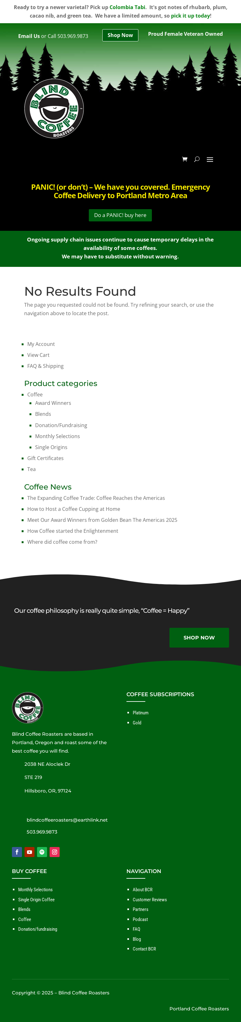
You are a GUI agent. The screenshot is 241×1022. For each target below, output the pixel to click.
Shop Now (120, 35)
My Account (41, 344)
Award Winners (53, 403)
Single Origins (51, 447)
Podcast (140, 919)
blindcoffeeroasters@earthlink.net (67, 820)
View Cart (38, 355)
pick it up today (190, 15)
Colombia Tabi (127, 7)
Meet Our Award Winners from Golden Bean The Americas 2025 (102, 519)
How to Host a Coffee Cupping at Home (73, 509)
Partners (140, 909)
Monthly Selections (57, 436)
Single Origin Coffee (36, 900)
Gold (137, 723)
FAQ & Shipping (45, 366)
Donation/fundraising (37, 929)
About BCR (143, 889)
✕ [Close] (234, 511)
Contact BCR (144, 949)
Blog (137, 939)
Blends (43, 413)
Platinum (140, 713)
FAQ (136, 929)
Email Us (29, 36)
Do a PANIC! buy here (120, 215)
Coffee (35, 394)
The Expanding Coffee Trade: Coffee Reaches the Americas (96, 498)
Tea (31, 469)
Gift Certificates (45, 458)
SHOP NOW (199, 638)
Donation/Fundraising (61, 425)
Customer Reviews (150, 900)
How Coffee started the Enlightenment (72, 530)
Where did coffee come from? (62, 541)
